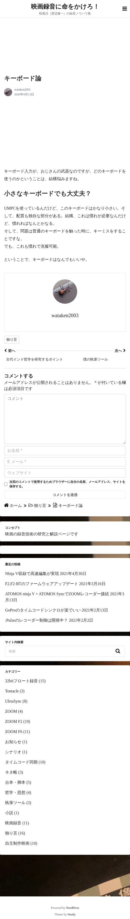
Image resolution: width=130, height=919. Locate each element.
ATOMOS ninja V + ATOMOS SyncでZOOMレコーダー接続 (57, 604)
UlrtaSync (13, 711)
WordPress (72, 908)
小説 (9, 823)
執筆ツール (15, 813)
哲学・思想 (15, 803)
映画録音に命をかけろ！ (65, 6)
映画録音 (13, 833)
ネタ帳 (11, 782)
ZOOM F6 (13, 742)
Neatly (72, 914)
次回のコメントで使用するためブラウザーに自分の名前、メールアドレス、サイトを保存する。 (67, 494)
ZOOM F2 (13, 731)
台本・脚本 (15, 792)
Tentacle (12, 701)
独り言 (11, 340)
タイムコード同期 (21, 772)
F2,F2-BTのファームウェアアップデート (41, 594)
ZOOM (11, 721)
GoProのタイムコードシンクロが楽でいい (43, 620)
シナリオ (13, 762)
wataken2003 (22, 89)
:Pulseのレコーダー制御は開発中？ (36, 630)
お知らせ (13, 752)
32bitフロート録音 (21, 691)
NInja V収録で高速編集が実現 (32, 584)
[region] (43, 133)
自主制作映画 (17, 853)
